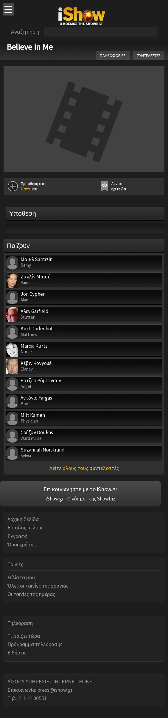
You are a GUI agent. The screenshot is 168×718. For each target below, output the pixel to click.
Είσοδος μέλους (25, 527)
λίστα (25, 189)
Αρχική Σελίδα (23, 519)
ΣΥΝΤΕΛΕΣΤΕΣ (148, 55)
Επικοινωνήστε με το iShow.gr (80, 489)
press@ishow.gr (55, 689)
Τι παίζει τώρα (23, 635)
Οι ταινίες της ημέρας (31, 594)
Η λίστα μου (21, 577)
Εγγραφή (17, 536)
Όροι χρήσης (21, 544)
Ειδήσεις (17, 652)
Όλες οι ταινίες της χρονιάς (38, 585)
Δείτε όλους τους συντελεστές (84, 468)
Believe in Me (30, 46)
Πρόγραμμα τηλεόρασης (35, 644)
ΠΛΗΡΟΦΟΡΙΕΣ (112, 55)
